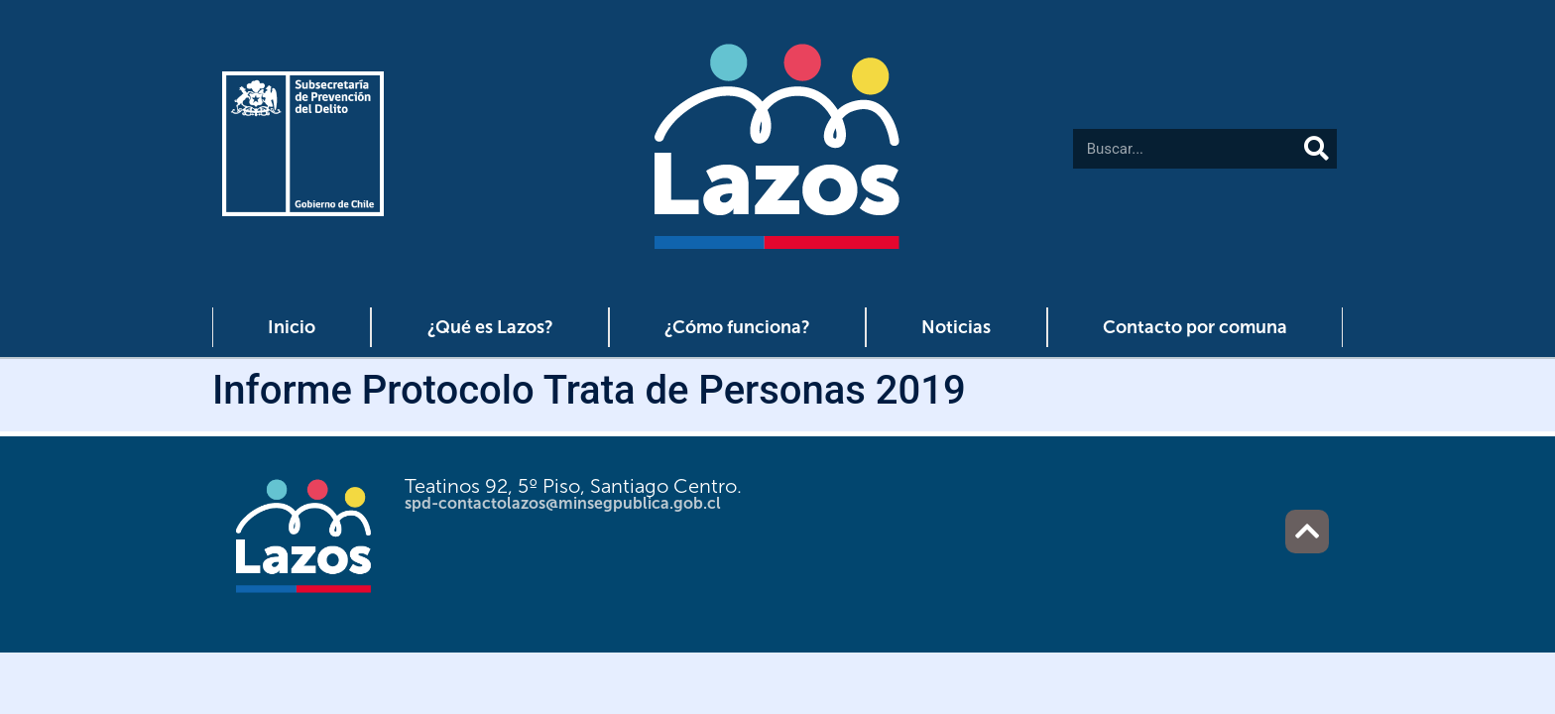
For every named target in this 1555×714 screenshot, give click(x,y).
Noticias (956, 327)
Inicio (291, 327)
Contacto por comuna (1195, 327)
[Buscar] (1317, 149)
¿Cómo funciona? (737, 327)
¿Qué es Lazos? (490, 327)
